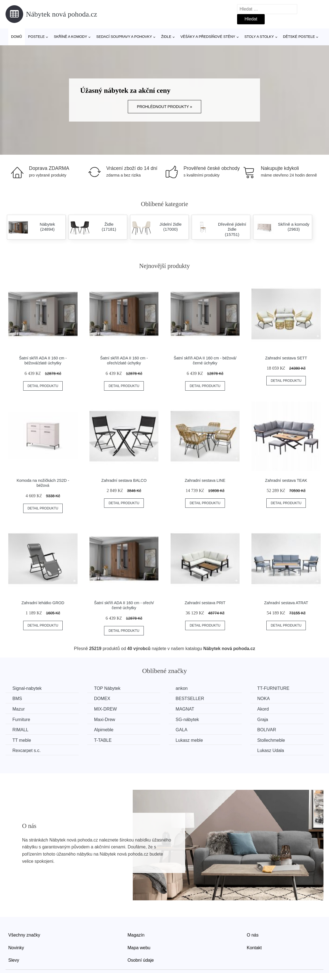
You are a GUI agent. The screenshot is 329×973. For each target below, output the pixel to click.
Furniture (21, 719)
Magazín (136, 935)
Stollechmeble (271, 740)
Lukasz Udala (270, 750)
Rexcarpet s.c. (26, 750)
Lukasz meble (189, 740)
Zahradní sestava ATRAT (286, 603)
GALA (181, 729)
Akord (263, 709)
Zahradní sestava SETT (286, 358)
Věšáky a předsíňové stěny (208, 37)
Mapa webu (139, 947)
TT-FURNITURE (273, 688)
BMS (17, 698)
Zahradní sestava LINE (205, 480)
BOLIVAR (266, 729)
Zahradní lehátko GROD (43, 603)
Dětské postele (299, 37)
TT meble (21, 740)
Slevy (13, 960)
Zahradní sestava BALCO (124, 480)
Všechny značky (24, 935)
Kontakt (254, 947)
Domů (16, 37)
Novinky (16, 947)
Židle (166, 37)
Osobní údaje (141, 960)
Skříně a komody (70, 37)
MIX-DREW (105, 709)
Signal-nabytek (27, 688)
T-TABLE (103, 740)
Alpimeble (103, 729)
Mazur (18, 709)
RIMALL (20, 729)
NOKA (263, 698)
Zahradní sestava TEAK (286, 480)
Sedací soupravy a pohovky (124, 37)
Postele (36, 37)
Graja (262, 719)
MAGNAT (185, 709)
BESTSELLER (190, 698)
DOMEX (102, 698)
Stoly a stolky (259, 37)
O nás (253, 935)
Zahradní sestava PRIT (205, 603)
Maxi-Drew (104, 719)
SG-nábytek (187, 719)
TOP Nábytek (107, 688)
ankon (182, 688)
